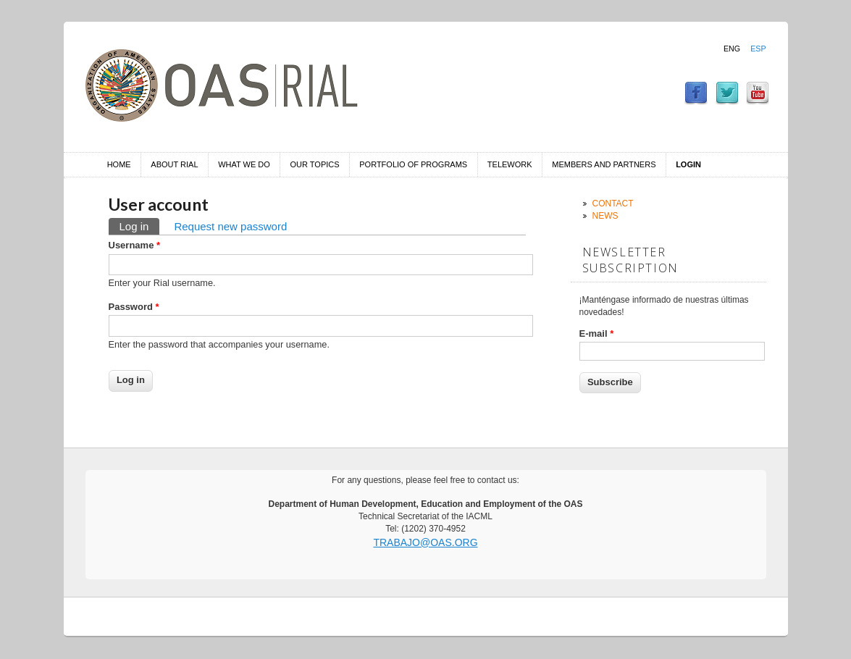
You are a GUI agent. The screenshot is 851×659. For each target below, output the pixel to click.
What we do (244, 164)
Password (134, 306)
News (605, 216)
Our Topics (315, 164)
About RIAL (174, 164)
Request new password (230, 226)
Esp (758, 48)
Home (119, 164)
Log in (140, 225)
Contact (613, 203)
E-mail (596, 333)
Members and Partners (603, 164)
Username (135, 245)
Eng (732, 48)
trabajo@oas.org (425, 542)
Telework (509, 164)
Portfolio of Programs (413, 164)
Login (688, 164)
